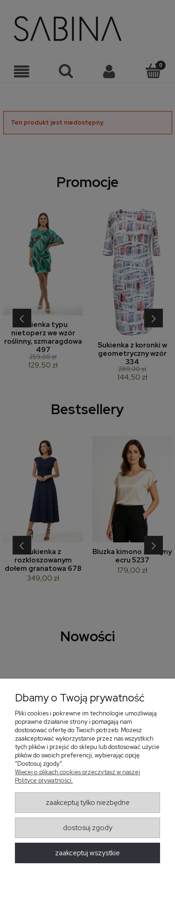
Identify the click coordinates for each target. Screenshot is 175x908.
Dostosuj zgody (87, 827)
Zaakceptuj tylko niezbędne (88, 802)
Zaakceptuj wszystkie (87, 853)
